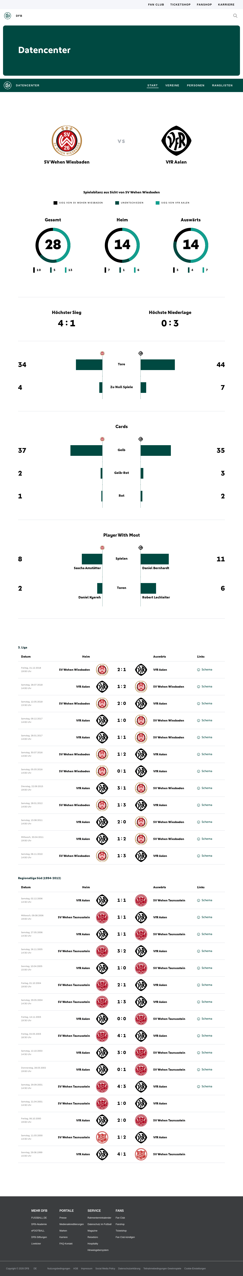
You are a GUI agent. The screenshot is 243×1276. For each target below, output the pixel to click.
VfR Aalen (160, 669)
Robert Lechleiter (156, 597)
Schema (204, 669)
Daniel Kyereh (89, 597)
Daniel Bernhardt (155, 568)
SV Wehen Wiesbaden (74, 669)
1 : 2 (121, 686)
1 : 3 (121, 805)
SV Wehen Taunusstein (169, 900)
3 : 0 (121, 1052)
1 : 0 (121, 720)
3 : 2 (121, 951)
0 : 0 (121, 1019)
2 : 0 (121, 703)
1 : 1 (121, 737)
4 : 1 (121, 1036)
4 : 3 (121, 1086)
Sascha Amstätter (87, 568)
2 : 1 (121, 669)
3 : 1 (121, 788)
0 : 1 (121, 771)
